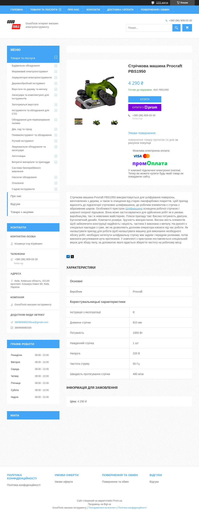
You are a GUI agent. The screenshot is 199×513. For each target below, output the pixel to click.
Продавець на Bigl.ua (99, 504)
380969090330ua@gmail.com (31, 322)
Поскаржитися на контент (102, 507)
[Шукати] (176, 27)
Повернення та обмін (115, 481)
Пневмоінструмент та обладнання (32, 135)
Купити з (144, 107)
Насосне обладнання (24, 177)
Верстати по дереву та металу (29, 89)
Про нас (73, 9)
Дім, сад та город (22, 129)
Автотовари (18, 156)
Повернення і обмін (155, 9)
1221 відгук (162, 2)
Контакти (93, 9)
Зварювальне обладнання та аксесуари (29, 148)
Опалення (18, 183)
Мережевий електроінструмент (30, 71)
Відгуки (15, 204)
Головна (16, 9)
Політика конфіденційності (23, 485)
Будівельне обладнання (26, 65)
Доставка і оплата (120, 9)
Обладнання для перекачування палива (31, 121)
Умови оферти (64, 481)
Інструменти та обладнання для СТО (30, 112)
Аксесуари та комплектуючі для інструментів (30, 97)
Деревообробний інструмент (28, 83)
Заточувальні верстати (25, 104)
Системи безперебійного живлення (26, 169)
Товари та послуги (43, 9)
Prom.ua (117, 500)
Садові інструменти (23, 189)
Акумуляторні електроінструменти (32, 77)
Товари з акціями (21, 212)
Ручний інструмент (23, 140)
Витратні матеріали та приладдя (31, 162)
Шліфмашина (133, 208)
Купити (144, 99)
